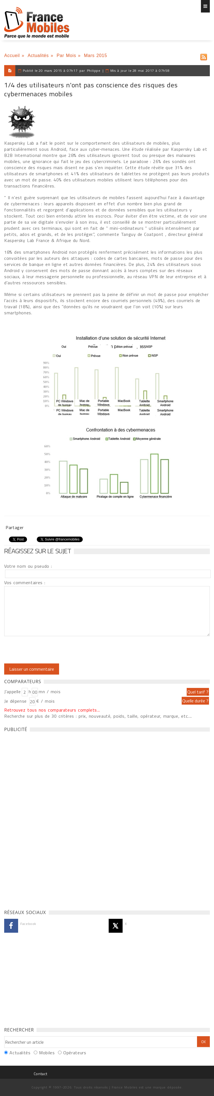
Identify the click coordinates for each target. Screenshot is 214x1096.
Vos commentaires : (24, 582)
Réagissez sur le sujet (37, 551)
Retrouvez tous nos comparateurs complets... (52, 710)
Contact (40, 1074)
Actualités (38, 55)
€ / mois (45, 701)
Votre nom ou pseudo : (28, 566)
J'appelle (12, 691)
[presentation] (50, 650)
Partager (15, 527)
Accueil (12, 55)
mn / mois (49, 691)
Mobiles (47, 1052)
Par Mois (66, 55)
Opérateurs (74, 1052)
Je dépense (16, 701)
